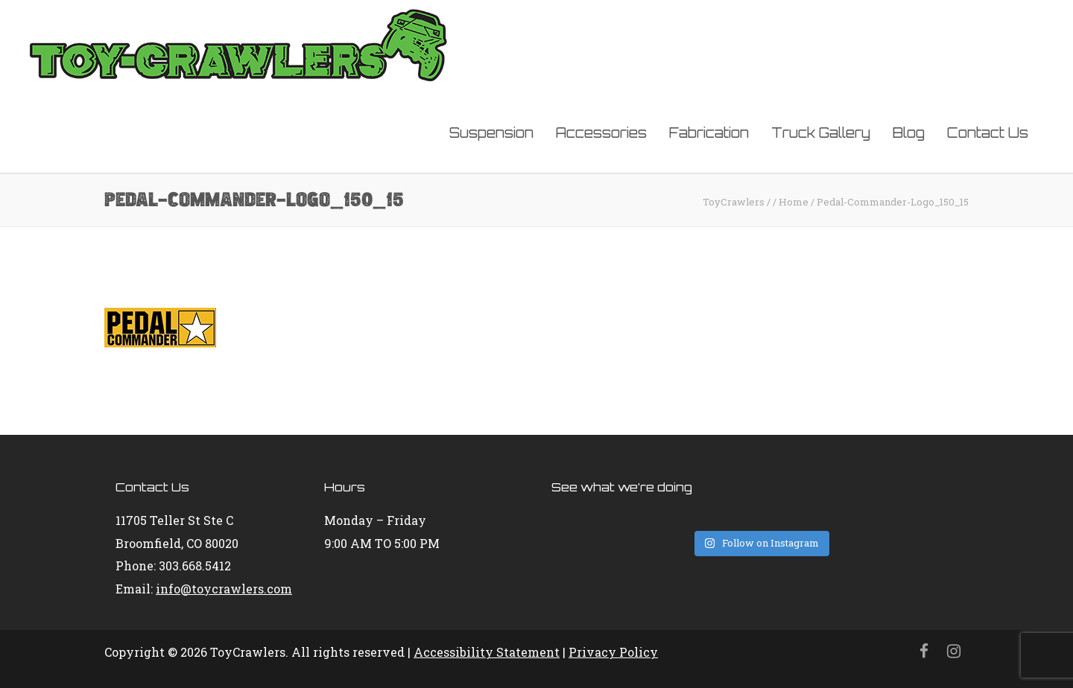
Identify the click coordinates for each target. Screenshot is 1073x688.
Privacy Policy (613, 652)
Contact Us (987, 132)
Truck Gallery (820, 132)
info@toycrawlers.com (224, 588)
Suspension (491, 132)
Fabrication (709, 132)
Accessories (601, 132)
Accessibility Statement (487, 652)
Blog (909, 132)
